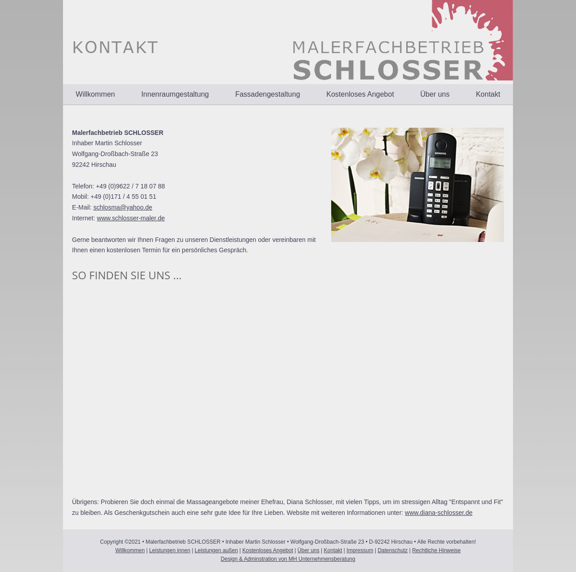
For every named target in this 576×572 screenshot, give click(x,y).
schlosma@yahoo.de (122, 207)
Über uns (435, 94)
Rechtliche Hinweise (436, 550)
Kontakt (488, 94)
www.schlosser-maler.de (131, 218)
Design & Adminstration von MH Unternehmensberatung (288, 559)
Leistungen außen (216, 550)
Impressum (359, 550)
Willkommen (95, 94)
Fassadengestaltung (267, 94)
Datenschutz (393, 550)
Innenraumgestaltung (175, 94)
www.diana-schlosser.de (438, 512)
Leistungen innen (169, 550)
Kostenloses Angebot (360, 94)
